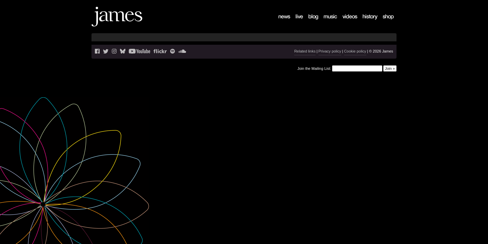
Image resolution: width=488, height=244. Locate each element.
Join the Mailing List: (314, 68)
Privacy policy (330, 51)
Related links (305, 51)
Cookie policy (355, 51)
